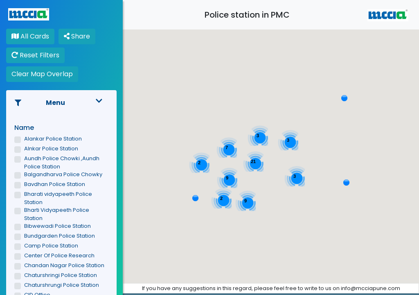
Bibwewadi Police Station (57, 226)
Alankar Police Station (53, 139)
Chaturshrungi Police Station (61, 285)
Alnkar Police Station (51, 148)
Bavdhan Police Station (54, 184)
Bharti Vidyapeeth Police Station (56, 214)
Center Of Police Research (59, 255)
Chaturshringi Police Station (60, 275)
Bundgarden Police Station (59, 236)
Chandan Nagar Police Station (64, 265)
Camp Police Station (51, 246)
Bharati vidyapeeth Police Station (58, 198)
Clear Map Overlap (42, 74)
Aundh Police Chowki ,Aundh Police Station (61, 162)
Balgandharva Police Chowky (63, 174)
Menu (61, 102)
